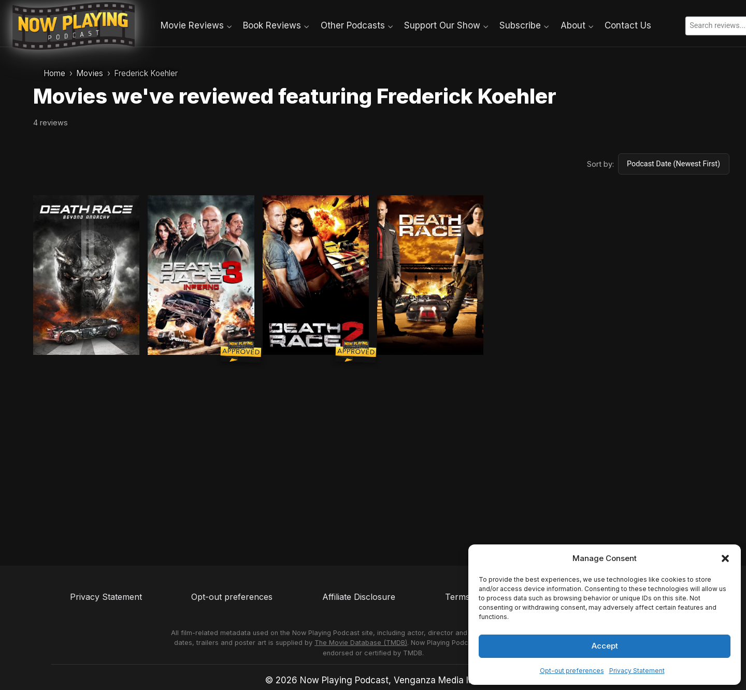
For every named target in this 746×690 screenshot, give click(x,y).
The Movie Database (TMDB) (360, 642)
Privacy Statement (637, 670)
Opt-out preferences (572, 670)
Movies (89, 73)
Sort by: (600, 164)
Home (54, 73)
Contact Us (628, 25)
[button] (725, 558)
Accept (605, 646)
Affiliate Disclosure (358, 597)
